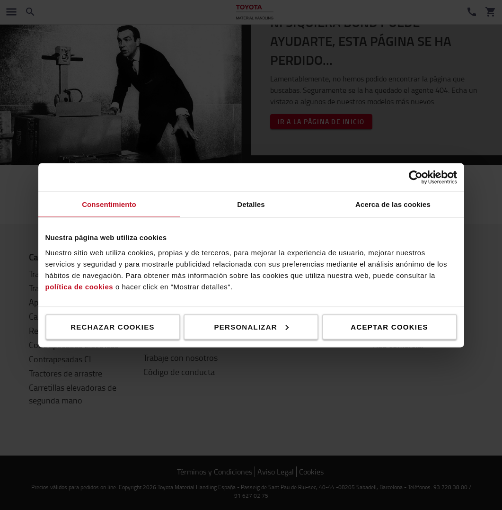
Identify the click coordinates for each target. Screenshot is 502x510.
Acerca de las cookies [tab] (393, 204)
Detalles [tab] (250, 204)
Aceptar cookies (389, 326)
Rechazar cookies (112, 326)
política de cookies (79, 286)
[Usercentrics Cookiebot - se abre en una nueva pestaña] (415, 177)
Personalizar (251, 326)
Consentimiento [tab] (109, 204)
